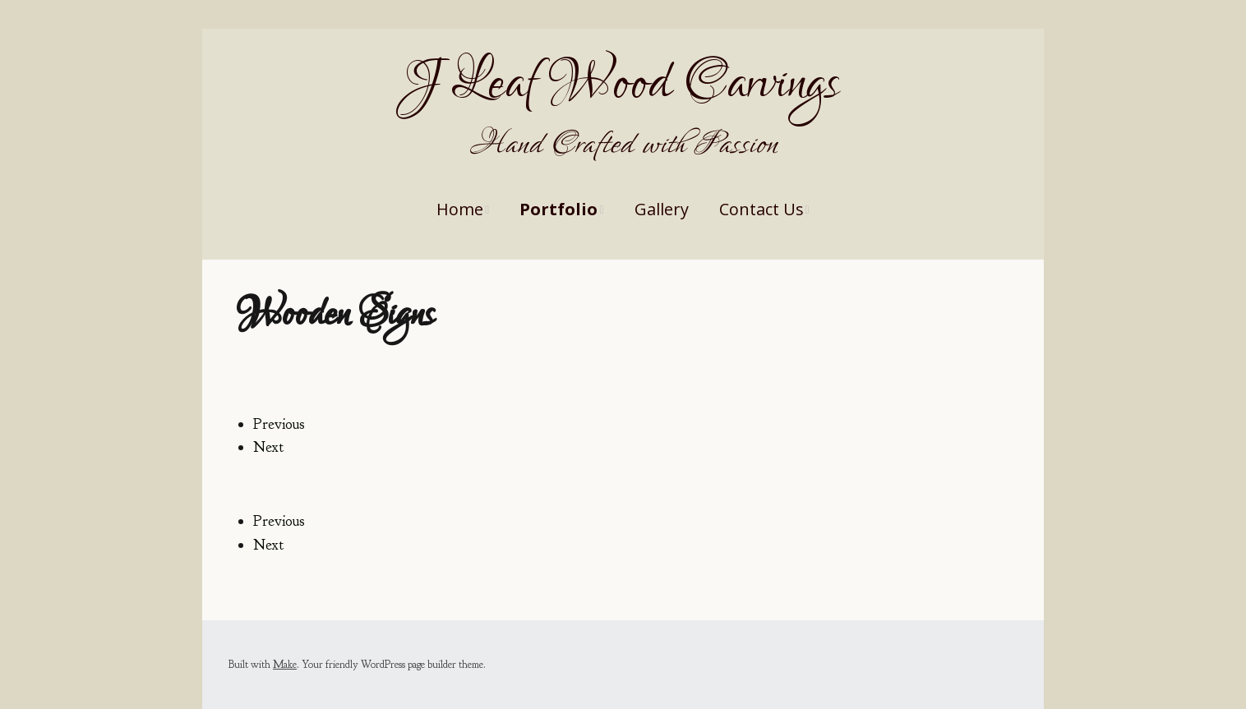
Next (268, 447)
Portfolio (558, 209)
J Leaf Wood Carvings (623, 84)
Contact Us (761, 209)
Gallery (662, 209)
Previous (279, 424)
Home (459, 209)
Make (285, 664)
